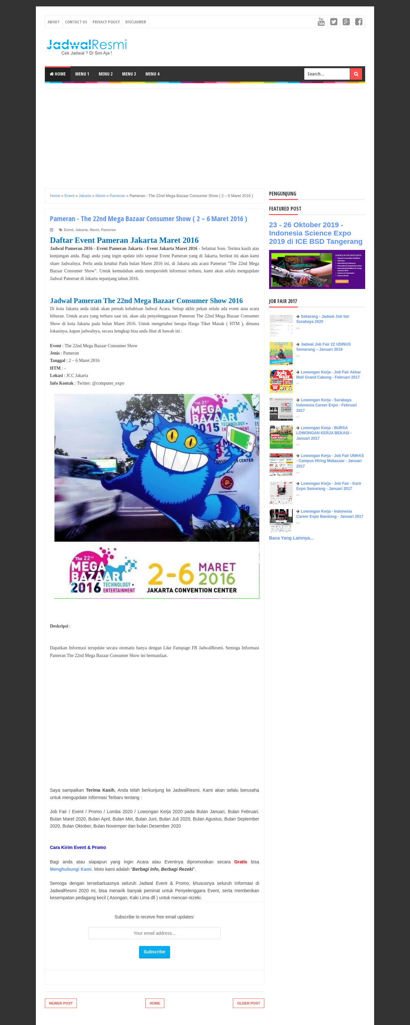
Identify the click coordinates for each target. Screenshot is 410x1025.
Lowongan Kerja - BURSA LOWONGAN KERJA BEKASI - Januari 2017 (323, 433)
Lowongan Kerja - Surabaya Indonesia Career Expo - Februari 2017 (326, 405)
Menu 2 (105, 74)
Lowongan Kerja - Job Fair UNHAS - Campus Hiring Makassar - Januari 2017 (330, 461)
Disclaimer (135, 22)
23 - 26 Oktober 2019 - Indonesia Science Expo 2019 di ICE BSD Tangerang (316, 233)
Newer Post (61, 1003)
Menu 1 (82, 74)
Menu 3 (129, 74)
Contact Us (76, 22)
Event (68, 230)
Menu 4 (152, 74)
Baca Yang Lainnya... (291, 538)
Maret (94, 230)
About (54, 22)
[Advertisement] (205, 133)
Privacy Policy (106, 22)
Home (58, 74)
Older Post (248, 1003)
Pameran (108, 230)
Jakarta (81, 230)
